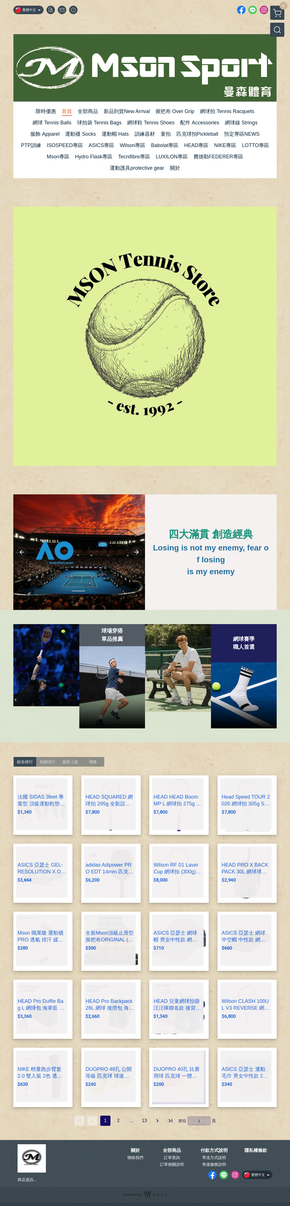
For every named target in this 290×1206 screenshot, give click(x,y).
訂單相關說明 (172, 1164)
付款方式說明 (214, 1150)
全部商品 (172, 1150)
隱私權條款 (255, 1150)
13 (144, 1120)
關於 (135, 1150)
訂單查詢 (172, 1158)
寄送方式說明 (214, 1158)
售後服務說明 (214, 1164)
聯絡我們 (135, 1158)
